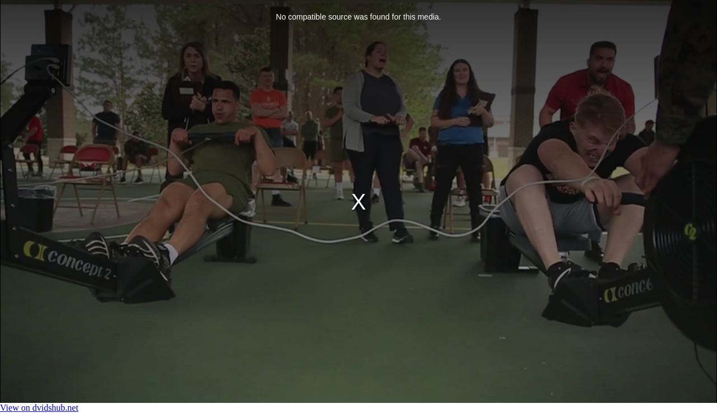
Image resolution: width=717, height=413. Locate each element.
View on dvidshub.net (39, 407)
